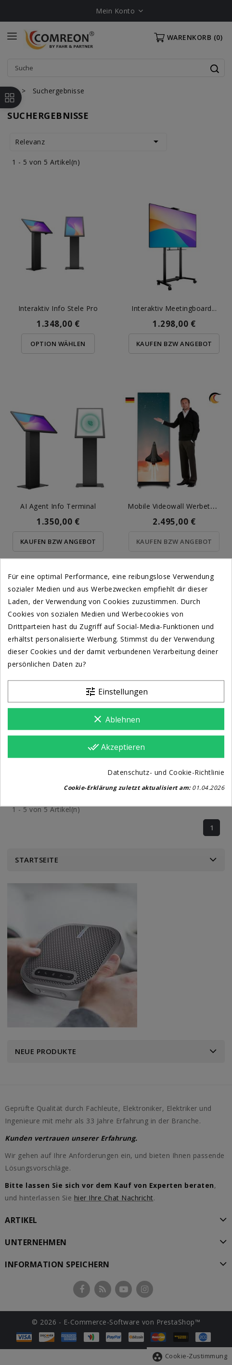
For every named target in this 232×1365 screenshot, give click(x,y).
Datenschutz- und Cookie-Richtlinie (165, 772)
